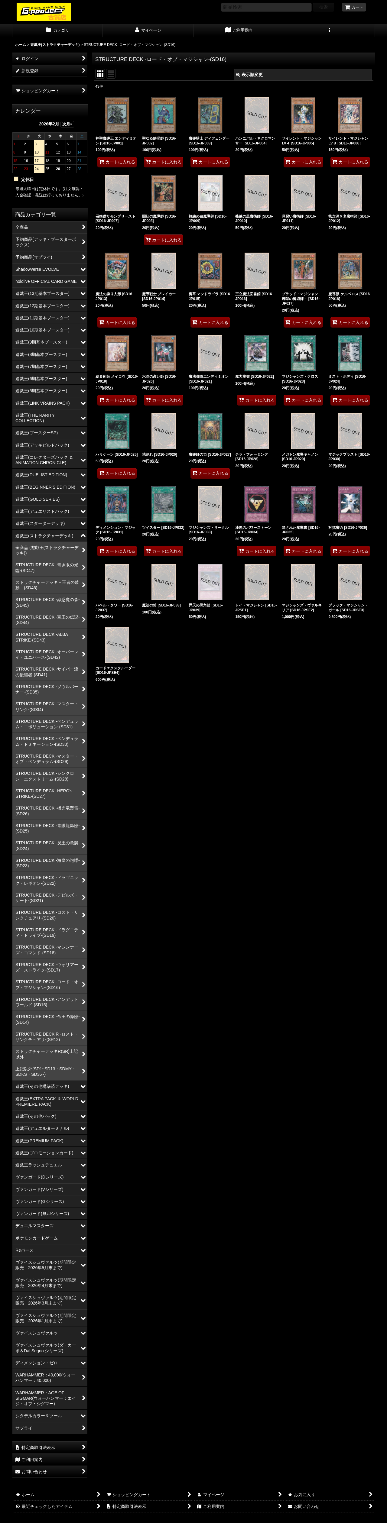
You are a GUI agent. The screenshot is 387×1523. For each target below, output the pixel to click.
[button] (329, 30)
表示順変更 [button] (249, 74)
